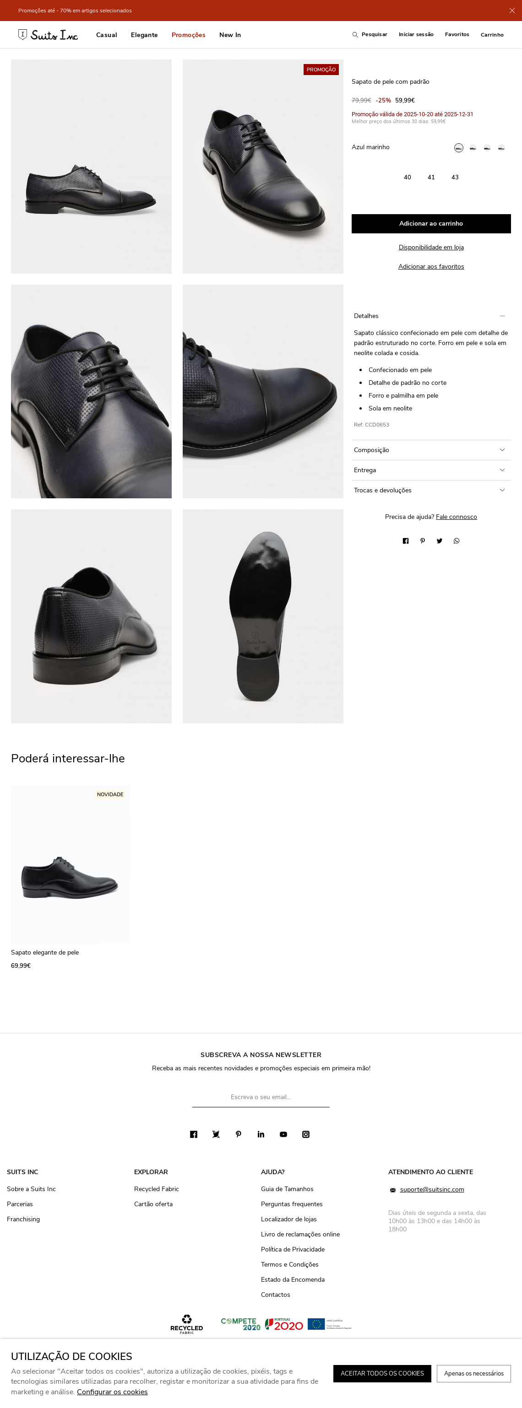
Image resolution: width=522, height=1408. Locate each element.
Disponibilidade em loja (431, 247)
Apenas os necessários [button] (474, 1374)
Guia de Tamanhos (287, 1189)
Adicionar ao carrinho (431, 223)
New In (230, 35)
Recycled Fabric (156, 1189)
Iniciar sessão (416, 34)
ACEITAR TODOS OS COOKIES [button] (382, 1374)
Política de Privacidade (293, 1249)
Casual (106, 35)
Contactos (275, 1294)
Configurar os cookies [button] (112, 1392)
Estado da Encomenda (293, 1279)
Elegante (144, 35)
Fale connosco (456, 516)
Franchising (23, 1219)
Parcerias (20, 1204)
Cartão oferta (153, 1204)
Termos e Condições (290, 1264)
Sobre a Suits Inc (31, 1189)
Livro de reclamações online (300, 1234)
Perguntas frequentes (292, 1204)
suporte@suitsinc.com (426, 1190)
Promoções (189, 35)
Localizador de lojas (289, 1219)
